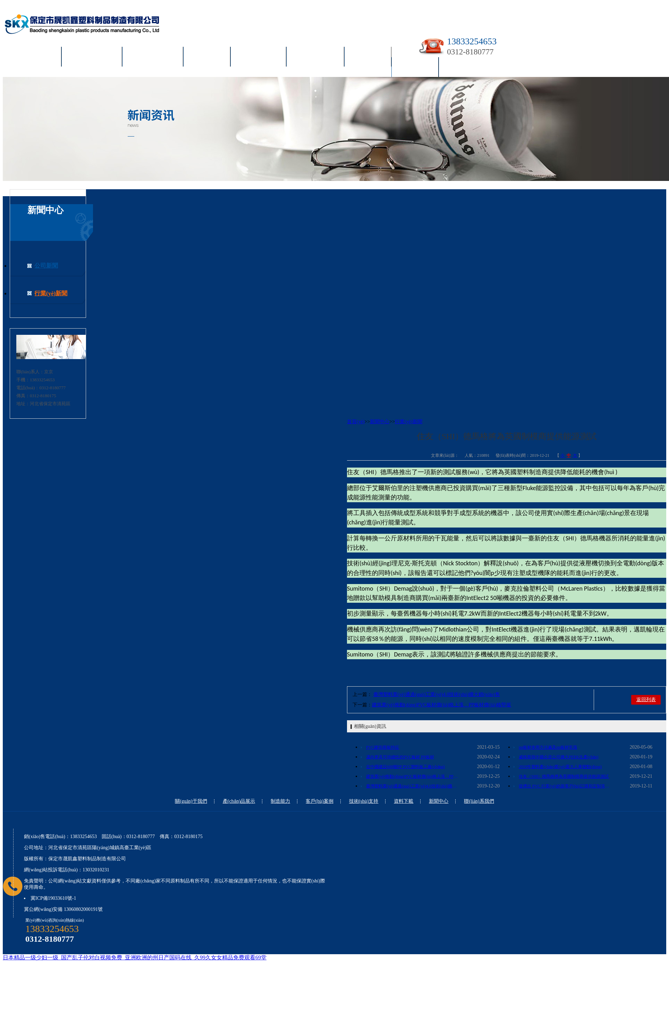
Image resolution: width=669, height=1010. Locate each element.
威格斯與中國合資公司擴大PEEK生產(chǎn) (558, 757)
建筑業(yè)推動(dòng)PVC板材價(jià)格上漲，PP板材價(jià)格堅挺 (413, 776)
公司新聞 (46, 265)
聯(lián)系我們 (468, 68)
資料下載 (367, 58)
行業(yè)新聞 (50, 293)
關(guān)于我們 (92, 58)
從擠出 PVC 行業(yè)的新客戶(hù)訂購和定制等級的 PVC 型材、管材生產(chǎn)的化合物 (565, 786)
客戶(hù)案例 (258, 58)
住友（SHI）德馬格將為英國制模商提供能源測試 (564, 776)
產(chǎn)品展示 (152, 58)
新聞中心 (415, 68)
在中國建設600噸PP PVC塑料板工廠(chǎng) (405, 766)
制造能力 (206, 58)
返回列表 (646, 699)
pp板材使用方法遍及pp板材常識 (548, 747)
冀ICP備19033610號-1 (53, 898)
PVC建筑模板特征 (382, 747)
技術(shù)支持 (315, 58)
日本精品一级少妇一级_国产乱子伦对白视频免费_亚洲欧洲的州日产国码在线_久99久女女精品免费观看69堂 (134, 957)
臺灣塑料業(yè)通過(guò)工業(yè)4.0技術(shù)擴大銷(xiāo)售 (436, 694)
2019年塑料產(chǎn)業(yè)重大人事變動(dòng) (560, 766)
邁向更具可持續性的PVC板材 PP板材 (400, 757)
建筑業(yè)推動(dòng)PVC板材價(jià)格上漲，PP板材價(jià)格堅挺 (441, 704)
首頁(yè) (38, 58)
